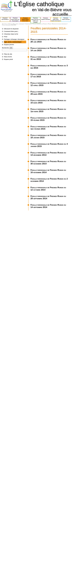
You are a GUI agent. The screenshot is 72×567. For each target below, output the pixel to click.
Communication (28, 23)
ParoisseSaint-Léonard (66, 19)
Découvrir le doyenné (11, 29)
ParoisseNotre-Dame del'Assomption (15, 19)
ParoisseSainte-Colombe (45, 19)
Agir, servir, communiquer (18, 23)
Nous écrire (8, 57)
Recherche (5, 48)
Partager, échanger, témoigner (14, 39)
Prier (5, 36)
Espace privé (8, 59)
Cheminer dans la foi (11, 34)
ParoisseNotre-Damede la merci (25, 19)
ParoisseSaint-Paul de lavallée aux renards (35, 20)
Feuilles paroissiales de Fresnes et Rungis (42, 23)
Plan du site (8, 54)
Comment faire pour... (11, 31)
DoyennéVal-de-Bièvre (5, 19)
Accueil (10, 23)
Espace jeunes (9, 44)
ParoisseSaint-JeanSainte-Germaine (55, 19)
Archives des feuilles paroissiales (59, 23)
